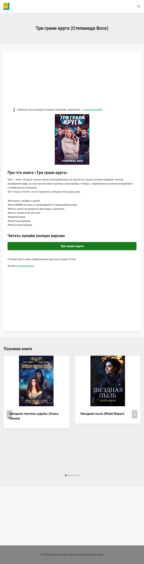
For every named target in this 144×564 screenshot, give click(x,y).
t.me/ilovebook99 (92, 109)
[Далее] (134, 414)
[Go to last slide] (9, 414)
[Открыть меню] (138, 6)
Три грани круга (72, 246)
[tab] (66, 475)
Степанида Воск (24, 265)
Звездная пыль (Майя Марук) (102, 414)
